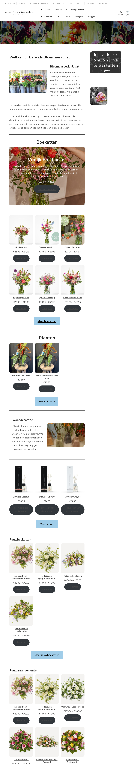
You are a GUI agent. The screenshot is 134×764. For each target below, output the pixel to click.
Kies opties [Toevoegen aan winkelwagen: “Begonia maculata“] (21, 386)
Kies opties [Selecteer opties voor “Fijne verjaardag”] (21, 308)
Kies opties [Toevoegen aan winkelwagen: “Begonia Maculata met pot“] (47, 388)
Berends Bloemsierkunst (23, 12)
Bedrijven (91, 3)
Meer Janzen (47, 524)
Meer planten (47, 401)
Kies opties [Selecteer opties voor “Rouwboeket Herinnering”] (21, 642)
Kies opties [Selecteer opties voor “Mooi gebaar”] (21, 258)
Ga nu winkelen (47, 189)
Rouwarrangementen (39, 3)
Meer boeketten (47, 321)
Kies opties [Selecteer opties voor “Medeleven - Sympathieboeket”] (47, 589)
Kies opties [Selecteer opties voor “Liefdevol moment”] (72, 308)
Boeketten (10, 3)
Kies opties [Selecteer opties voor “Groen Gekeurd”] (72, 258)
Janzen (80, 3)
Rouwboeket (59, 3)
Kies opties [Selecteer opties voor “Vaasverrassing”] (47, 258)
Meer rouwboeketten (47, 655)
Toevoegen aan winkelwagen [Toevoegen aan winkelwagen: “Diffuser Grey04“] (72, 509)
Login (120, 13)
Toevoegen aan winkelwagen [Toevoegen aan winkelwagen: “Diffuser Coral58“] (21, 509)
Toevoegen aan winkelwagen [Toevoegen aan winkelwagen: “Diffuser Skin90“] (47, 509)
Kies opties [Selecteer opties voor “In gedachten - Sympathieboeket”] (21, 589)
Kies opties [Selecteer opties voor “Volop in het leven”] (72, 586)
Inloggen (103, 3)
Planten (22, 3)
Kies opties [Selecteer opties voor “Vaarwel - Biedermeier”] (72, 717)
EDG (70, 3)
